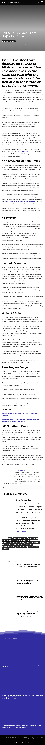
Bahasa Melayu (20, 585)
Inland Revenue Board (9, 542)
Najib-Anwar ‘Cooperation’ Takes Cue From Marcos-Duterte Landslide (21, 420)
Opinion (12, 41)
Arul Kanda (6, 540)
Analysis (5, 41)
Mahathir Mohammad (32, 542)
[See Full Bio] (27, 531)
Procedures (29, 544)
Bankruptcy (21, 540)
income (4, 188)
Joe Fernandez (17, 44)
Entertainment (20, 567)
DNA (28, 540)
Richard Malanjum (8, 546)
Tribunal (5, 548)
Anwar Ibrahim (33, 538)
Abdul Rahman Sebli (19, 538)
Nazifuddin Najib (17, 544)
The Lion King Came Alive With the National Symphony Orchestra (28, 565)
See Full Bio (21, 531)
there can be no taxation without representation (20, 201)
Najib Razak (6, 544)
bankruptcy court (24, 151)
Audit (13, 540)
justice (21, 542)
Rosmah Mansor (21, 546)
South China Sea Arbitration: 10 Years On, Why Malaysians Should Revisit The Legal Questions (29, 597)
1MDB (9, 538)
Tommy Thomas (33, 546)
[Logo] (10, 2)
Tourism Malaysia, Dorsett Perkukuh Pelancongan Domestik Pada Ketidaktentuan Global (28, 613)
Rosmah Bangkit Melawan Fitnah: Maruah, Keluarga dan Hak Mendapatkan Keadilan (27, 582)
